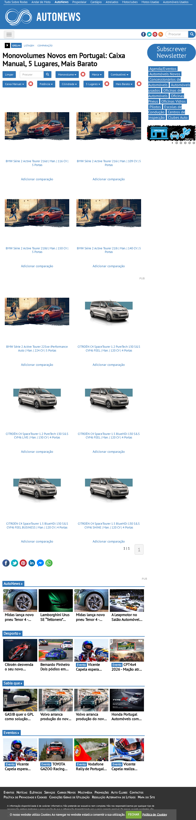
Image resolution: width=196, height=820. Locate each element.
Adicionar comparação (37, 179)
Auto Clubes (119, 792)
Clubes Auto (178, 117)
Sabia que (13, 683)
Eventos (12, 732)
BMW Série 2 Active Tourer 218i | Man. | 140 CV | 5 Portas (109, 250)
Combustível (119, 74)
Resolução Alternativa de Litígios (113, 797)
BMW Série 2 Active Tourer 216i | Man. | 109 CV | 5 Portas (109, 163)
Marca (97, 74)
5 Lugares (93, 84)
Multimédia (85, 792)
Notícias (21, 792)
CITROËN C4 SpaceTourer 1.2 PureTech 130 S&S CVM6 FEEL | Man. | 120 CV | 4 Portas (109, 348)
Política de (154, 814)
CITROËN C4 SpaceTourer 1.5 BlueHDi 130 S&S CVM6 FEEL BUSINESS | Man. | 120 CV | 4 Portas (37, 525)
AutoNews (13, 583)
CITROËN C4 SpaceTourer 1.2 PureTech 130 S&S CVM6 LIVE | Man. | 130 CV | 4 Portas (37, 436)
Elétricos (36, 792)
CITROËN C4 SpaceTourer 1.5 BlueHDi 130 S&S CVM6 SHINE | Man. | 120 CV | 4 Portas (109, 525)
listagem (29, 45)
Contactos (136, 792)
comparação (45, 45)
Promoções (102, 792)
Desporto (12, 633)
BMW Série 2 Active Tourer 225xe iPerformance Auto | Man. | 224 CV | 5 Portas (37, 348)
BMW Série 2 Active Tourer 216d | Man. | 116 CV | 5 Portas (37, 163)
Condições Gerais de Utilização (69, 797)
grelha (16, 45)
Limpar (9, 74)
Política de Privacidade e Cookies (25, 797)
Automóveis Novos (164, 73)
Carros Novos (66, 792)
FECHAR (133, 814)
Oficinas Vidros (173, 101)
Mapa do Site (146, 797)
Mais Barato (124, 84)
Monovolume (67, 74)
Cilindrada (69, 84)
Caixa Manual (14, 84)
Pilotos (155, 106)
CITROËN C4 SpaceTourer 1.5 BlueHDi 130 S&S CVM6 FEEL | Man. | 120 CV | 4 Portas (109, 436)
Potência (46, 84)
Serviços (49, 792)
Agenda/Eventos (162, 68)
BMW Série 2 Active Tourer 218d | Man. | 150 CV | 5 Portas (37, 250)
